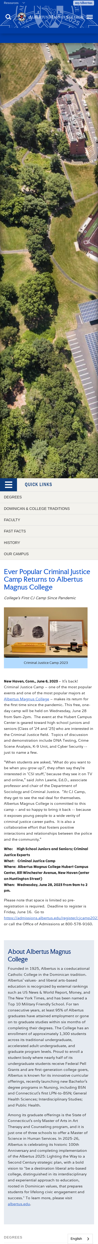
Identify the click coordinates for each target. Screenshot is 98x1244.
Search (8, 17)
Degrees (13, 497)
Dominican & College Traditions (37, 509)
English (76, 1238)
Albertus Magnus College (26, 699)
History (12, 543)
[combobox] (80, 1239)
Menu (89, 14)
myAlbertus (83, 3)
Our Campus (16, 554)
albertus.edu (19, 1204)
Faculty (12, 520)
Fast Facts (15, 531)
